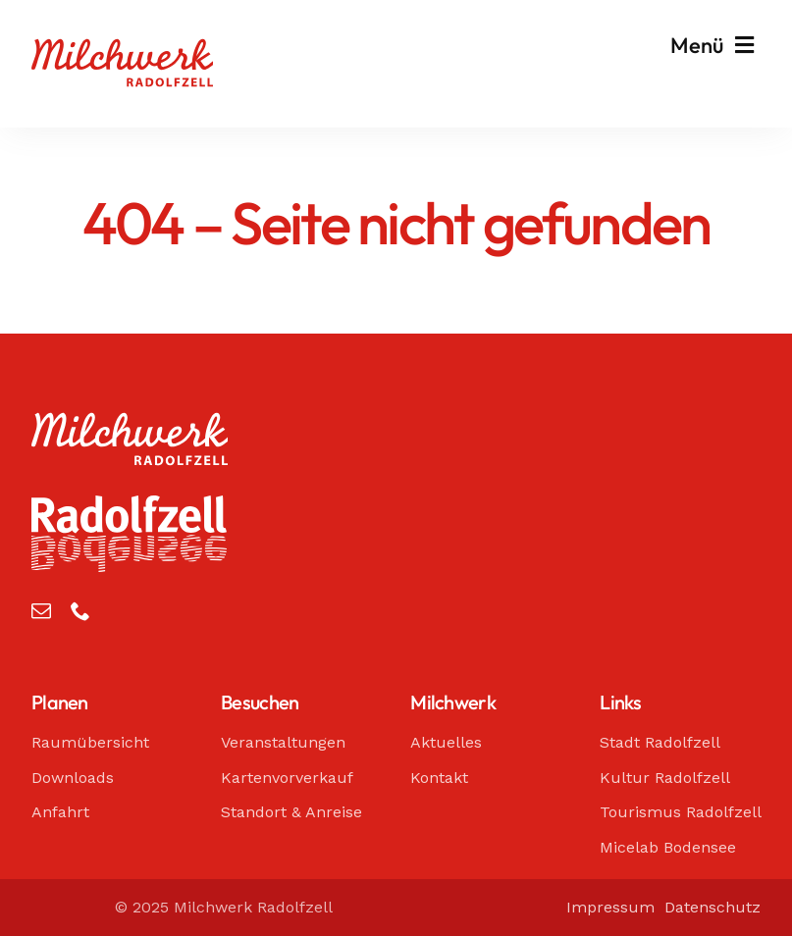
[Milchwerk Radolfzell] (122, 48)
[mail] (41, 611)
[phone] (80, 611)
